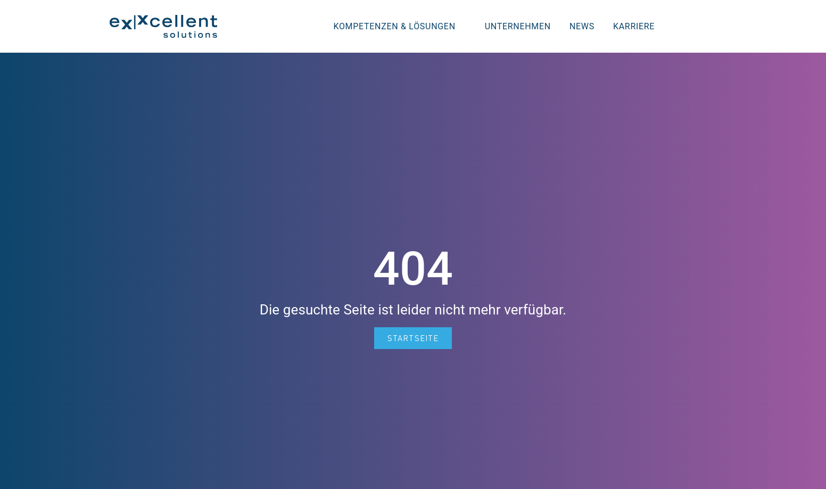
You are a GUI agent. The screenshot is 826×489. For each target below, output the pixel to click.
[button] (700, 26)
